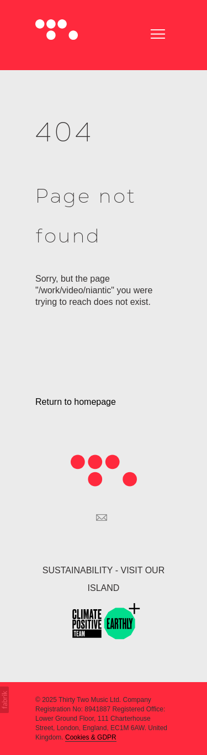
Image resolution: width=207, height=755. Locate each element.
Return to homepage (75, 401)
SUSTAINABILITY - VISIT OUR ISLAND (103, 579)
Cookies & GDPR (90, 737)
